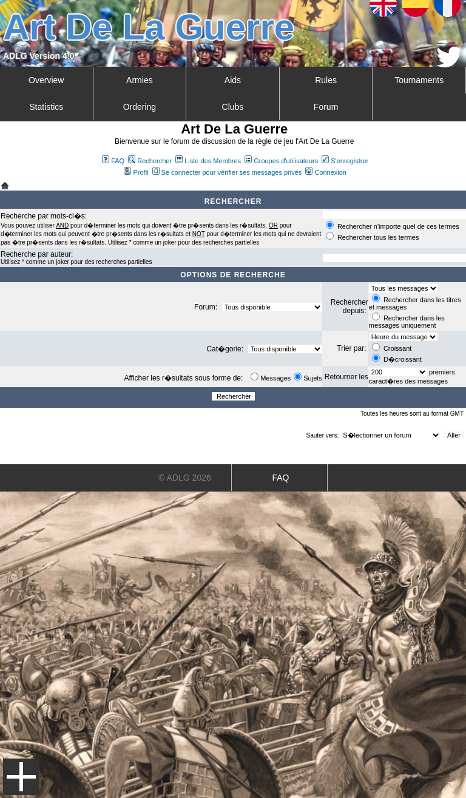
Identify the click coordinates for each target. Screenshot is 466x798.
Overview (46, 80)
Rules (326, 80)
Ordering (139, 107)
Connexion (325, 172)
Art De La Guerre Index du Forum (5, 186)
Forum (326, 107)
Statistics (46, 107)
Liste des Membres (208, 160)
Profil (136, 172)
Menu (21, 777)
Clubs (233, 107)
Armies (139, 80)
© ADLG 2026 (184, 477)
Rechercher (150, 160)
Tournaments (419, 80)
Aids (233, 80)
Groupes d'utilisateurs (281, 160)
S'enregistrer (345, 160)
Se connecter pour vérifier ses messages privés (227, 172)
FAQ (113, 160)
